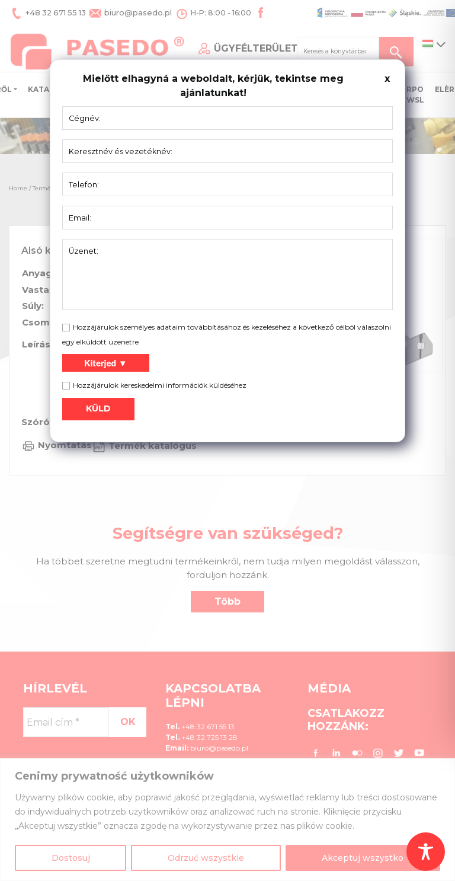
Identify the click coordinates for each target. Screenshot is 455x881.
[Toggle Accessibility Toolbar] (425, 851)
